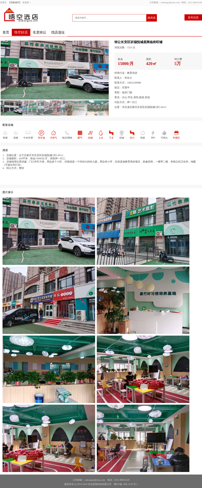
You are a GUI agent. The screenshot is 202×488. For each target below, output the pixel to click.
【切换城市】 (15, 2)
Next (109, 80)
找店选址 (58, 32)
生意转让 (39, 32)
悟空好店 (21, 32)
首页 (6, 32)
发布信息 (193, 17)
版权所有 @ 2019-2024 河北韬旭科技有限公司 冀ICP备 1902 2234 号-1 (101, 484)
